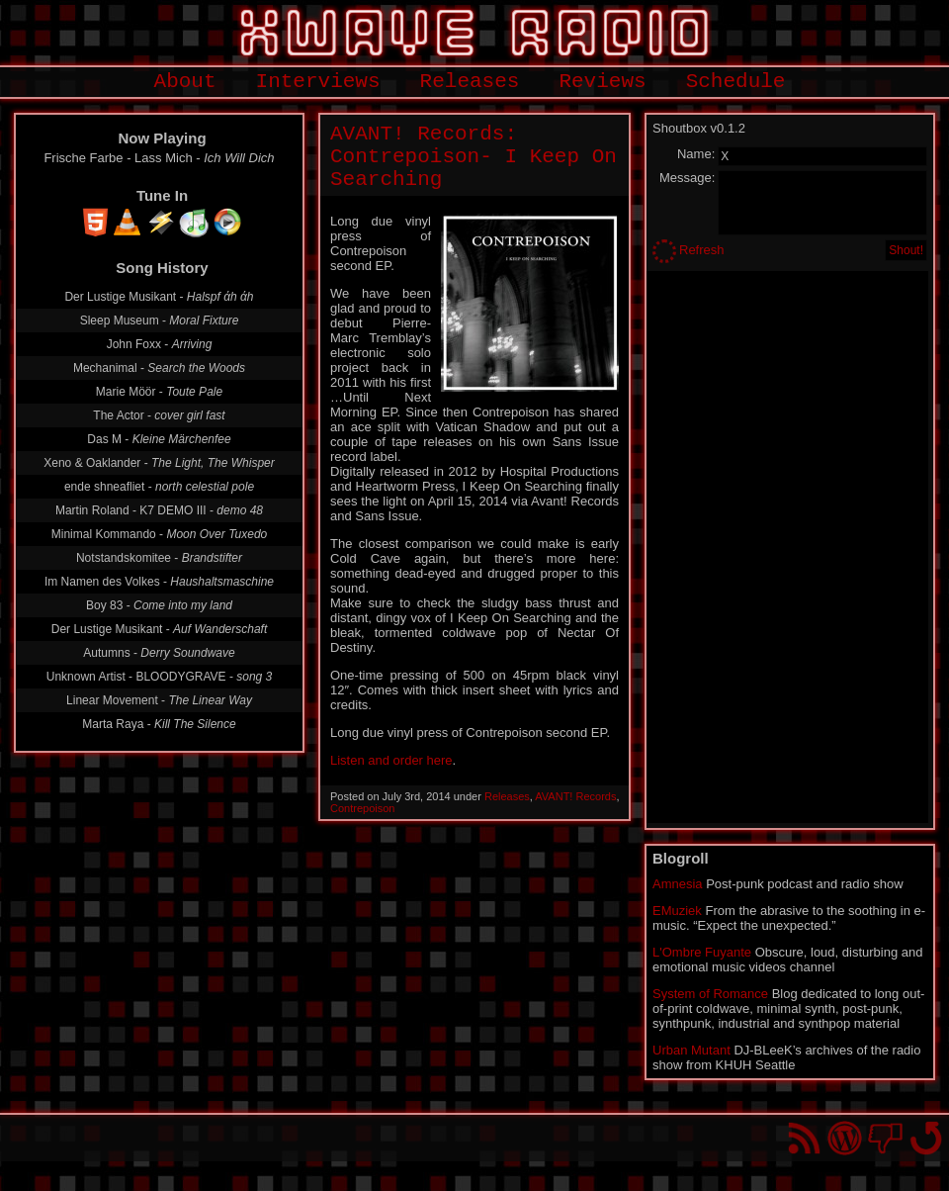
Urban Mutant (691, 1050)
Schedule (736, 81)
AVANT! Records (575, 796)
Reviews (602, 81)
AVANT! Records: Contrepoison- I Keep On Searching (473, 157)
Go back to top (925, 1138)
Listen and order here (391, 760)
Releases (470, 81)
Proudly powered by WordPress (844, 1138)
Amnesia (677, 883)
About (185, 81)
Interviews (318, 81)
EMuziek (677, 910)
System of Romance (710, 993)
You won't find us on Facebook (885, 1138)
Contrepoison (362, 808)
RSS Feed (804, 1138)
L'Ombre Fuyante (701, 952)
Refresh (702, 249)
